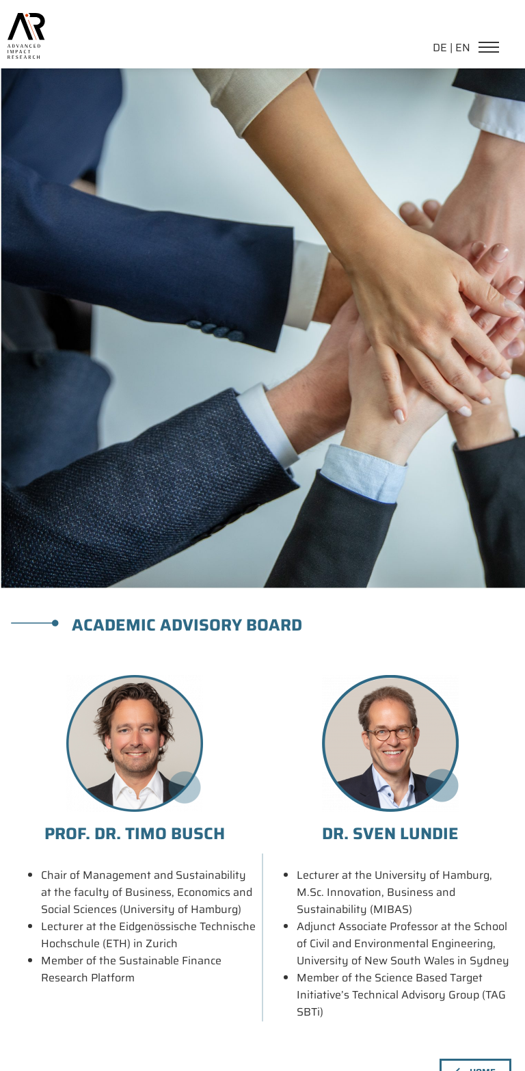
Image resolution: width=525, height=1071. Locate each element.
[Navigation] (492, 49)
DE (440, 47)
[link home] (26, 20)
